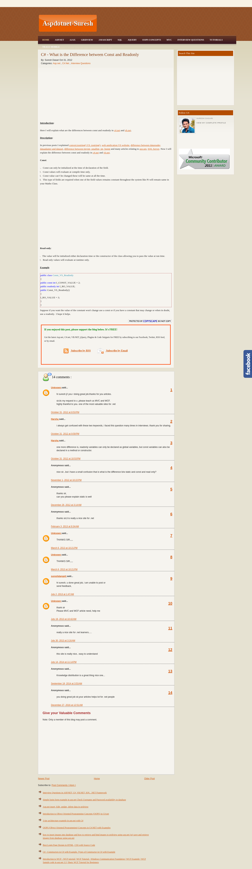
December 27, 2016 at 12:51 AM (67, 705)
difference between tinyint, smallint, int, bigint (87, 148)
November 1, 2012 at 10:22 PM (66, 480)
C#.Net (66, 63)
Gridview (87, 40)
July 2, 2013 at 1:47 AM (62, 594)
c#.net (117, 130)
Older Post (149, 778)
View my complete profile (211, 123)
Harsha (55, 419)
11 (170, 628)
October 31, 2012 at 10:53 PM (65, 458)
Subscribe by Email (112, 350)
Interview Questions (190, 40)
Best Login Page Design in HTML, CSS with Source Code (69, 845)
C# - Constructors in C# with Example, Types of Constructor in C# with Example (79, 852)
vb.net (128, 130)
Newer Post (43, 778)
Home (45, 40)
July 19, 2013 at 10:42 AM (63, 619)
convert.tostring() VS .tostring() (84, 145)
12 (170, 650)
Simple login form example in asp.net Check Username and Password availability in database (84, 799)
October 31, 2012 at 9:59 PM (65, 433)
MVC (169, 40)
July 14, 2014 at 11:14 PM (64, 662)
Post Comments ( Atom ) (64, 785)
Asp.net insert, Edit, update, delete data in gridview (65, 806)
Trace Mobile (51, 47)
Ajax (72, 40)
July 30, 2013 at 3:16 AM (63, 640)
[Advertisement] (167, 23)
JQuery (132, 40)
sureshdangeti (59, 576)
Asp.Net (59, 40)
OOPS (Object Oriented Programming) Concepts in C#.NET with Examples (76, 827)
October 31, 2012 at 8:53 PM (65, 412)
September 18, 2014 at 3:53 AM (66, 683)
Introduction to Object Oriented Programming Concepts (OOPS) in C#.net (76, 813)
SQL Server (153, 148)
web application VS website (115, 145)
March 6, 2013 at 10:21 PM (64, 548)
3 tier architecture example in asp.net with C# (63, 820)
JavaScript (105, 40)
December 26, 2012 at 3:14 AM (66, 505)
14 (170, 693)
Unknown (56, 387)
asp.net (143, 148)
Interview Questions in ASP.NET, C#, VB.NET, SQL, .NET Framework (75, 792)
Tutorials (216, 40)
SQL (120, 40)
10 (170, 603)
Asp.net (57, 63)
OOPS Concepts (151, 40)
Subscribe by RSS (77, 350)
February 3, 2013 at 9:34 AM (65, 526)
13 (170, 671)
